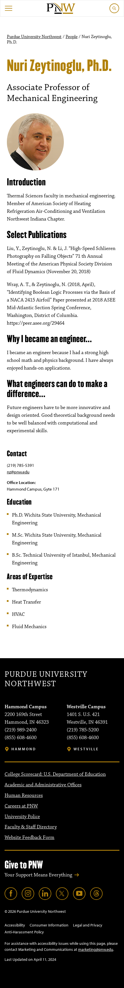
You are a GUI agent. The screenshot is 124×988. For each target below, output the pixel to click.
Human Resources (24, 795)
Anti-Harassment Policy (24, 932)
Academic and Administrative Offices (43, 785)
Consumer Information (49, 925)
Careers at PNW (21, 806)
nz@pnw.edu (18, 472)
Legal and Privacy (87, 925)
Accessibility (15, 925)
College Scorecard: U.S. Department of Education (55, 774)
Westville (86, 749)
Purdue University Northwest (34, 36)
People (72, 36)
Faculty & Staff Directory (31, 827)
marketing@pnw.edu (95, 949)
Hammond (23, 749)
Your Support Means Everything (38, 875)
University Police (22, 817)
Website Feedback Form (29, 837)
